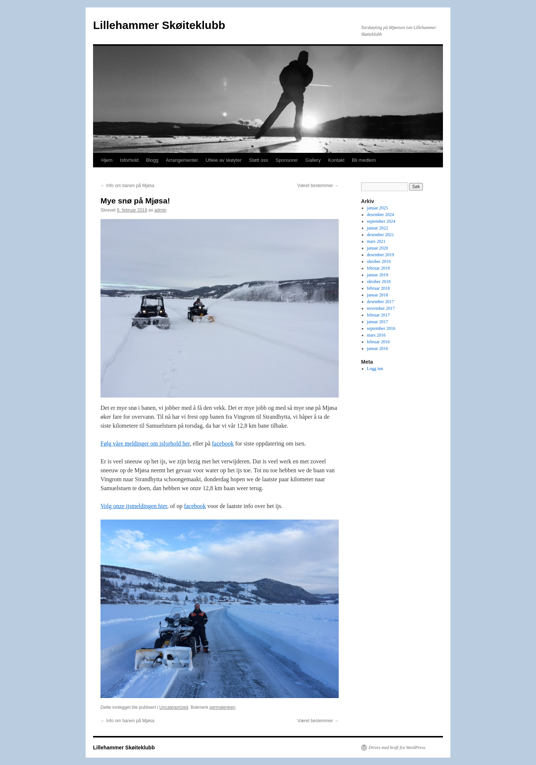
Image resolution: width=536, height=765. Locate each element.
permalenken (222, 707)
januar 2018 (377, 295)
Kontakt (336, 160)
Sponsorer (286, 160)
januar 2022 (377, 228)
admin (160, 210)
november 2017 (381, 308)
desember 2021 (380, 234)
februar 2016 (378, 341)
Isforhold (129, 160)
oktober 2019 (379, 261)
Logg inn (375, 368)
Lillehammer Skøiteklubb (159, 25)
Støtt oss (258, 160)
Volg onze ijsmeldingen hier (133, 506)
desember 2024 (380, 214)
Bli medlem (364, 160)
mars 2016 (376, 335)
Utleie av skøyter (223, 160)
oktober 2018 (379, 281)
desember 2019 (380, 254)
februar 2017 (378, 315)
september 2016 (381, 328)
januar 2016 (377, 348)
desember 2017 (380, 301)
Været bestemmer (318, 185)
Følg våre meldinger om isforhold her (145, 443)
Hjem (106, 160)
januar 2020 (377, 248)
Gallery (312, 160)
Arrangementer (182, 160)
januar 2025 (377, 207)
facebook (223, 443)
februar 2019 (378, 268)
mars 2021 (376, 241)
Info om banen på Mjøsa (127, 185)
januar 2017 (377, 321)
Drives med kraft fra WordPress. (397, 747)
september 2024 (381, 221)
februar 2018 (378, 288)
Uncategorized (173, 707)
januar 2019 (377, 274)
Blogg (152, 160)
